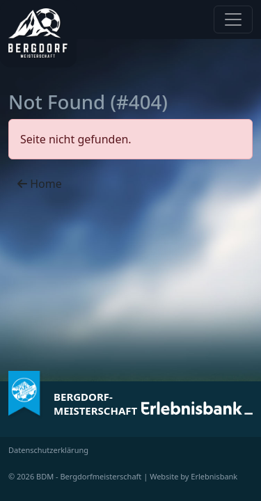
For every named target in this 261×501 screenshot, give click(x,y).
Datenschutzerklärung (48, 450)
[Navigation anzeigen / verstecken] (233, 19)
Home (39, 183)
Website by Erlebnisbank (193, 476)
